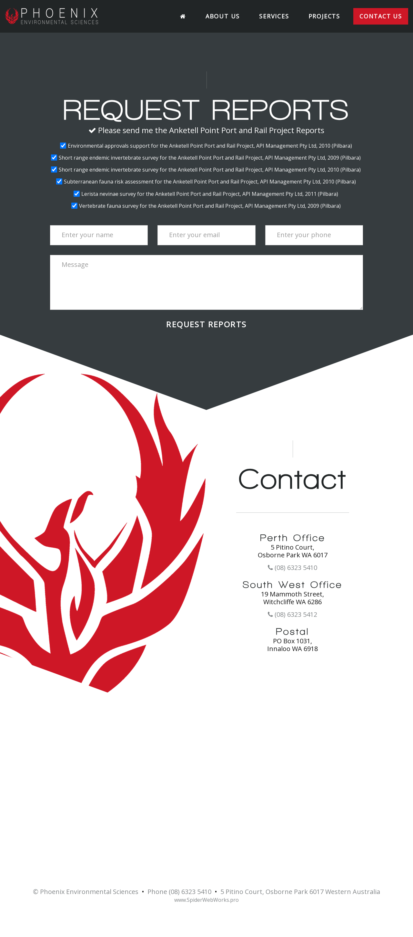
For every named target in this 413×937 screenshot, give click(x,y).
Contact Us (380, 16)
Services (274, 16)
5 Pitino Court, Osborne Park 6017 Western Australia (300, 892)
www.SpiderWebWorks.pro (206, 900)
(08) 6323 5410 (292, 568)
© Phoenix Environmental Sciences (85, 892)
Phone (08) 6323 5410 (179, 892)
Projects (324, 16)
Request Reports (206, 324)
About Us (223, 16)
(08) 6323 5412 (292, 614)
